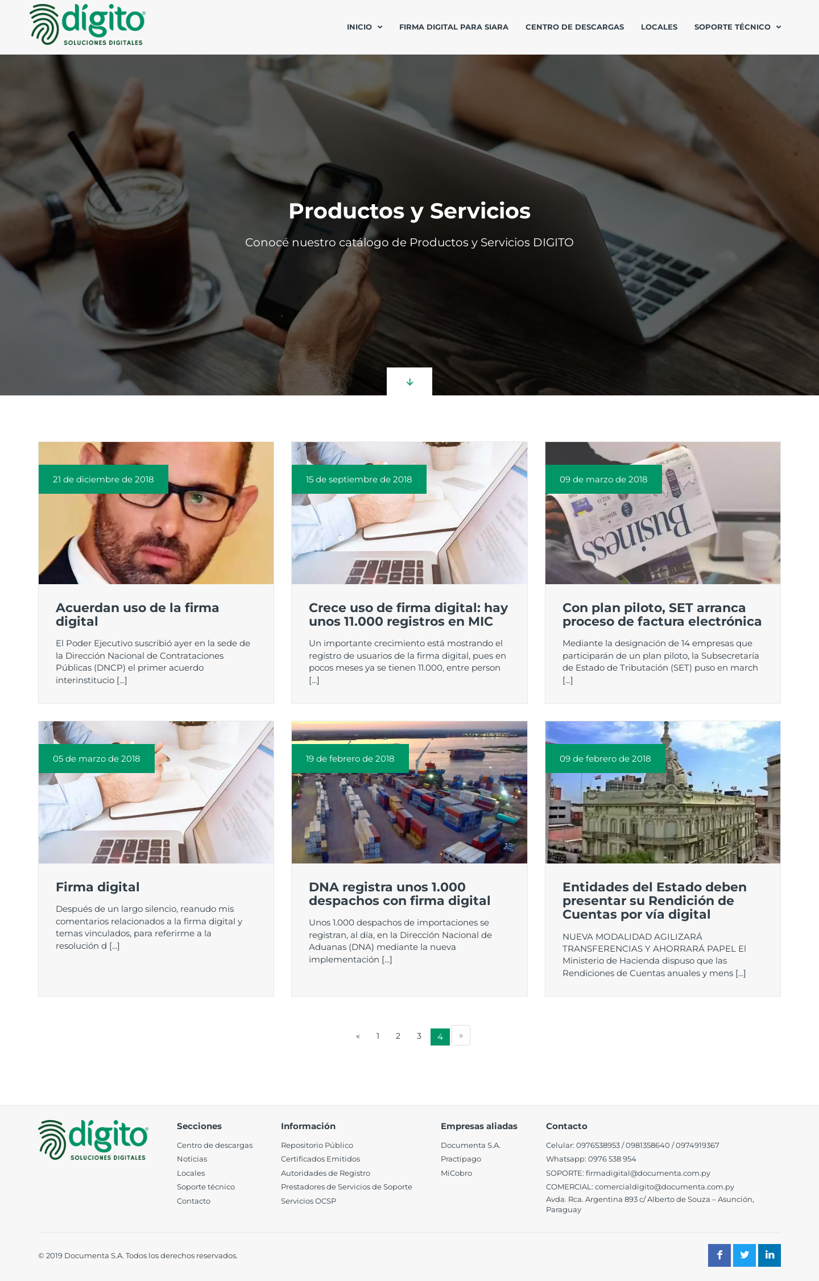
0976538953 (598, 1145)
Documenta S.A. (470, 1145)
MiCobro (456, 1172)
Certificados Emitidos (320, 1158)
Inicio (359, 26)
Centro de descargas (575, 26)
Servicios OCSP (308, 1200)
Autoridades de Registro (325, 1172)
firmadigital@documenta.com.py (648, 1172)
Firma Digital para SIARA (453, 26)
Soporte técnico (732, 26)
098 (633, 1145)
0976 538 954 (612, 1158)
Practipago (461, 1158)
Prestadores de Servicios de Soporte (346, 1186)
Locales (659, 26)
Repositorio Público (317, 1145)
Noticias (192, 1158)
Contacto (193, 1200)
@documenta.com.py (694, 1186)
